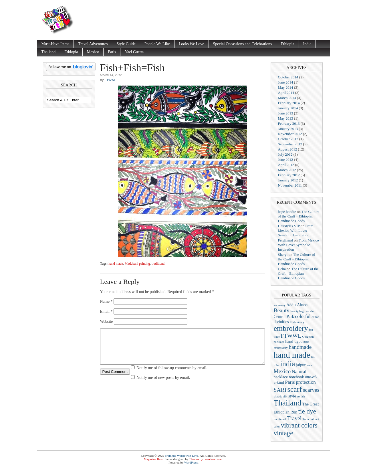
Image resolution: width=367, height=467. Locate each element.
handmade (300, 347)
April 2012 (286, 165)
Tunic (306, 419)
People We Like (157, 44)
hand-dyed (293, 341)
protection (306, 382)
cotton (315, 316)
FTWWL (110, 80)
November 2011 (290, 185)
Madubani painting (137, 264)
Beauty (281, 310)
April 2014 (286, 92)
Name (106, 301)
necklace (281, 377)
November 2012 (290, 134)
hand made (115, 264)
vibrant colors (299, 425)
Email (106, 311)
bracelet (309, 311)
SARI (280, 390)
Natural (299, 371)
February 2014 (289, 103)
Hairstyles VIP (289, 226)
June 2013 (285, 113)
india (287, 364)
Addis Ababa (297, 304)
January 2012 (288, 180)
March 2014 (287, 98)
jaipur (300, 365)
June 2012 (285, 159)
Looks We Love (191, 44)
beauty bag (296, 311)
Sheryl (283, 254)
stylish (301, 396)
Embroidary (297, 322)
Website (106, 321)
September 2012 (290, 144)
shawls (278, 396)
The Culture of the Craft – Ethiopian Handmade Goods (299, 216)
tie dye (307, 411)
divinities (281, 321)
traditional (158, 264)
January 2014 (288, 108)
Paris (112, 52)
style (292, 396)
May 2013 (285, 118)
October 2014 (288, 77)
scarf (294, 389)
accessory (279, 305)
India (307, 44)
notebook (296, 377)
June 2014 (285, 82)
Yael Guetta (134, 52)
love (309, 365)
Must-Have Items (55, 44)
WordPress (191, 462)
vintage (283, 433)
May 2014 (285, 87)
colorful (302, 316)
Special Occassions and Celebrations (242, 44)
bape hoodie (287, 211)
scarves (311, 390)
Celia (282, 269)
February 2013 (289, 123)
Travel (294, 418)
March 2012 (287, 170)
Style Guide (126, 44)
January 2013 (288, 128)
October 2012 (288, 139)
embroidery (291, 328)
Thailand (48, 52)
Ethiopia (287, 44)
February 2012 (289, 175)
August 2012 (287, 149)
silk (285, 396)
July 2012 (285, 154)
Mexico (93, 52)
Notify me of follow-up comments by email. (171, 375)
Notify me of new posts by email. (163, 384)
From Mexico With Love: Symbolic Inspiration (296, 230)
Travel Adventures (93, 44)
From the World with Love (181, 455)
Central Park (284, 316)
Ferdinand (285, 240)
